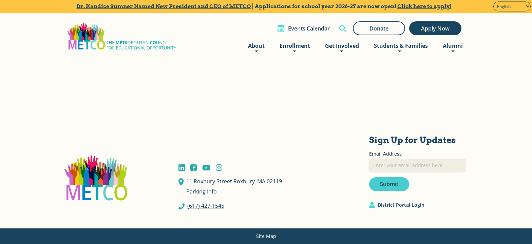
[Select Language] (512, 7)
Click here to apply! (424, 6)
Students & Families (401, 45)
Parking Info (201, 191)
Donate (378, 28)
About (256, 45)
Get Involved (342, 45)
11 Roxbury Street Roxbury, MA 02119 (234, 181)
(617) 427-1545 (205, 205)
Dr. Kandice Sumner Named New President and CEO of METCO (164, 6)
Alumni (453, 45)
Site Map (266, 236)
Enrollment (295, 45)
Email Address (385, 153)
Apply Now (435, 28)
